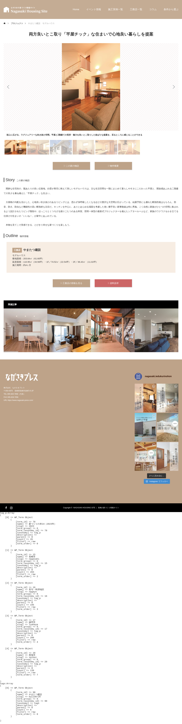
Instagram (11, 507)
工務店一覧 (136, 9)
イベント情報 (93, 9)
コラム (153, 9)
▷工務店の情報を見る (71, 283)
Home (76, 9)
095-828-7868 (12, 394)
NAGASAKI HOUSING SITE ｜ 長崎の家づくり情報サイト (96, 508)
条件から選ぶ (171, 9)
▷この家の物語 (71, 166)
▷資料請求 (113, 283)
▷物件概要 (113, 166)
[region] (91, 99)
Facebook (6, 507)
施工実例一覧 (115, 9)
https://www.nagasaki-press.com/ (20, 400)
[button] (8, 87)
